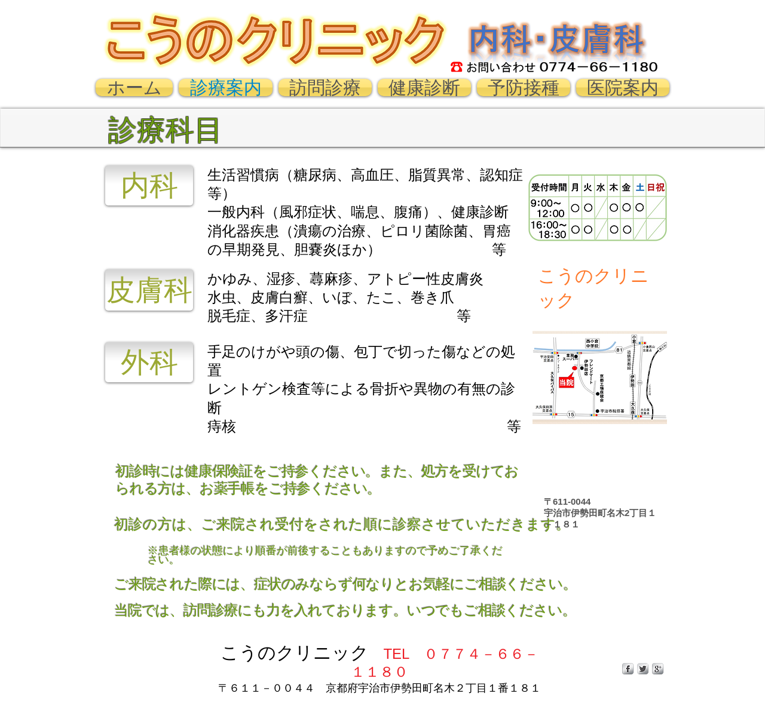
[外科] (149, 362)
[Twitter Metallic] (642, 668)
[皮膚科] (149, 290)
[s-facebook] (628, 668)
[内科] (149, 185)
